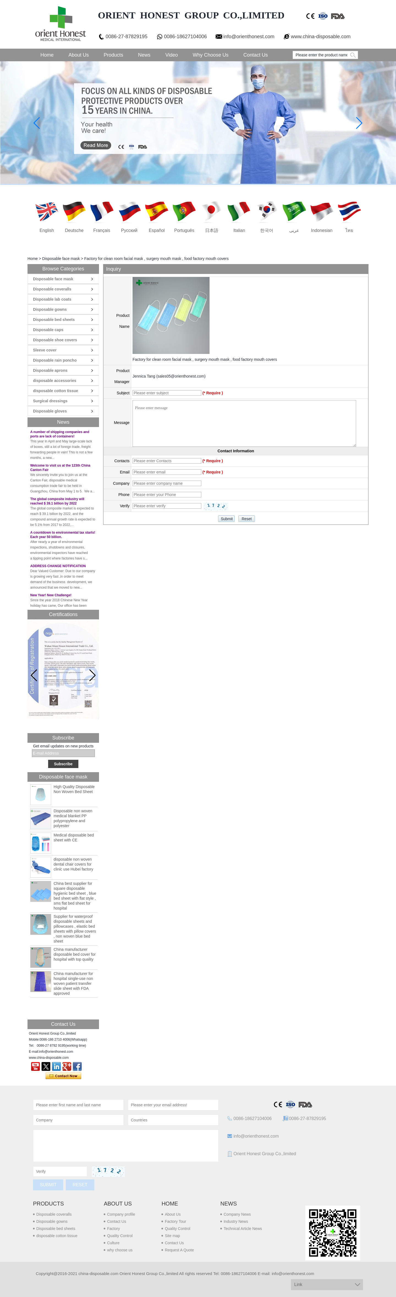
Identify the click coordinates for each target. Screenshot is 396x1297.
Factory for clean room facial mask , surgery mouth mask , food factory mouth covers (205, 359)
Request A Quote (179, 1250)
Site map (172, 1236)
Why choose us (211, 55)
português (184, 230)
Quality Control (120, 1236)
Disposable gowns (50, 309)
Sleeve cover (45, 350)
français (101, 230)
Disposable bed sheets (54, 319)
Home (47, 55)
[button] (92, 675)
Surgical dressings (50, 401)
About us (118, 1204)
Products (113, 55)
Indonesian (321, 230)
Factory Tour (175, 1221)
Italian (239, 230)
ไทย (349, 230)
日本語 (211, 230)
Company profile (121, 1214)
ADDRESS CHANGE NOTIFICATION (58, 568)
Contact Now (63, 1076)
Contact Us (255, 55)
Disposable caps (48, 330)
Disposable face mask (61, 258)
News (144, 55)
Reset (80, 1184)
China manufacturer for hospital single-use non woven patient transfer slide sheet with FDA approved (73, 983)
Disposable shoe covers (55, 340)
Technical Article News (243, 1228)
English (47, 230)
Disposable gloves (50, 411)
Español (157, 230)
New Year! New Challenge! (51, 597)
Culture (113, 1243)
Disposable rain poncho (55, 360)
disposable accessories (54, 380)
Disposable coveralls (52, 289)
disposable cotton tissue (55, 391)
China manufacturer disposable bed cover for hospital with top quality (75, 954)
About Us (78, 55)
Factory (113, 1228)
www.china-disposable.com (321, 36)
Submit (48, 1184)
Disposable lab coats (52, 299)
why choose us (120, 1250)
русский (129, 230)
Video (171, 55)
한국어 (266, 230)
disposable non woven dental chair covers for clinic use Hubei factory (73, 864)
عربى (294, 230)
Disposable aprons (50, 370)
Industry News (236, 1221)
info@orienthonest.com (248, 36)
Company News (237, 1214)
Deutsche (74, 230)
